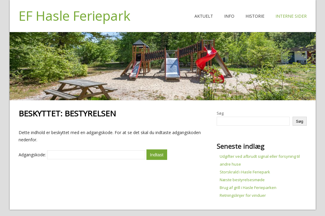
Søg (220, 113)
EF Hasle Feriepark (75, 16)
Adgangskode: (82, 155)
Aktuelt (203, 16)
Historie (254, 16)
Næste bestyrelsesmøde (242, 179)
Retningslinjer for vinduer (243, 195)
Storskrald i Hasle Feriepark (245, 172)
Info (229, 16)
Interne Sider (291, 16)
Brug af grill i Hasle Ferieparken (248, 187)
